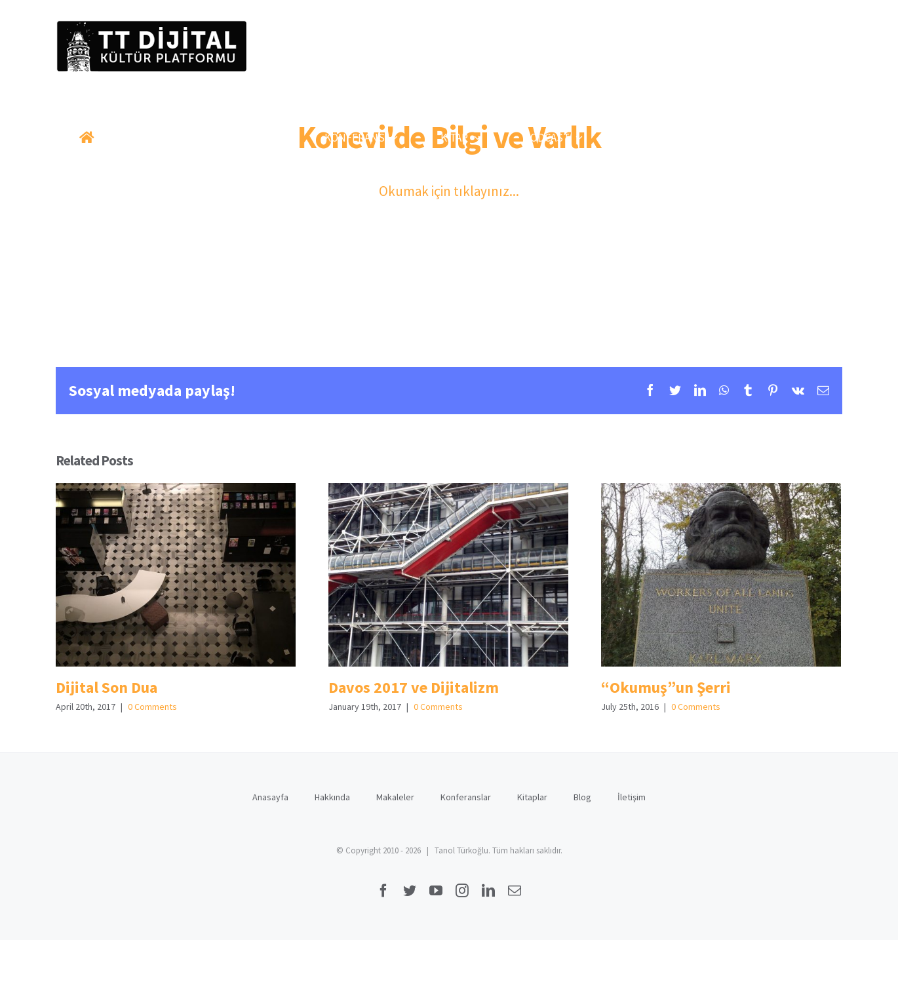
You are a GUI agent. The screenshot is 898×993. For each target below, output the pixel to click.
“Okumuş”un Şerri (666, 687)
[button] (794, 137)
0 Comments (152, 706)
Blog (582, 797)
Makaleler (395, 797)
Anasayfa (270, 797)
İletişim (631, 797)
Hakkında (332, 797)
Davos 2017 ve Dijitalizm (413, 687)
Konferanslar (465, 797)
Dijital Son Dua (106, 687)
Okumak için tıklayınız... (449, 191)
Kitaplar (532, 797)
